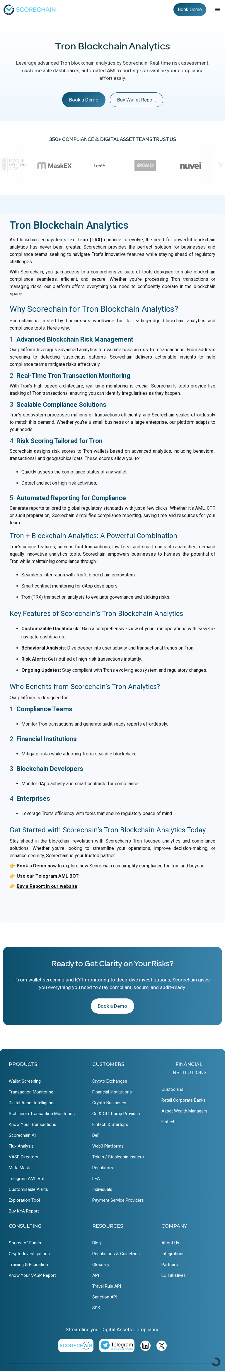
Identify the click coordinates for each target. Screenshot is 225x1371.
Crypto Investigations (29, 1253)
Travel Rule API (106, 1286)
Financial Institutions (112, 1092)
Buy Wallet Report (136, 100)
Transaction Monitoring (31, 1092)
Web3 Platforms (108, 1146)
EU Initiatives (173, 1275)
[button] (218, 10)
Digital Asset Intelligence (32, 1102)
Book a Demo (83, 100)
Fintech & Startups (110, 1124)
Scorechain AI (22, 1135)
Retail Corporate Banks (183, 1100)
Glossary (100, 1264)
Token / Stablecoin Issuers (118, 1157)
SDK (96, 1307)
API (95, 1275)
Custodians (172, 1089)
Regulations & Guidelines (116, 1253)
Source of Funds (25, 1243)
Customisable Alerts (28, 1189)
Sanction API (104, 1297)
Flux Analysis (21, 1146)
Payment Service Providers (118, 1200)
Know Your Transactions (32, 1124)
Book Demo (190, 9)
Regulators (102, 1167)
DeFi (96, 1135)
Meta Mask (19, 1167)
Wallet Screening (25, 1081)
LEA (96, 1178)
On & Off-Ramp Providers (117, 1113)
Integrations (173, 1253)
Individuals (102, 1189)
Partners (169, 1264)
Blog (96, 1243)
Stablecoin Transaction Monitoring (42, 1113)
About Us (170, 1243)
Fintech (168, 1121)
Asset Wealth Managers (184, 1111)
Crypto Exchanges (109, 1081)
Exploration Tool (24, 1200)
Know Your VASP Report (32, 1275)
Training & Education (28, 1264)
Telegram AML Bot (27, 1178)
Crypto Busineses (109, 1102)
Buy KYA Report (24, 1211)
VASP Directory (23, 1157)
